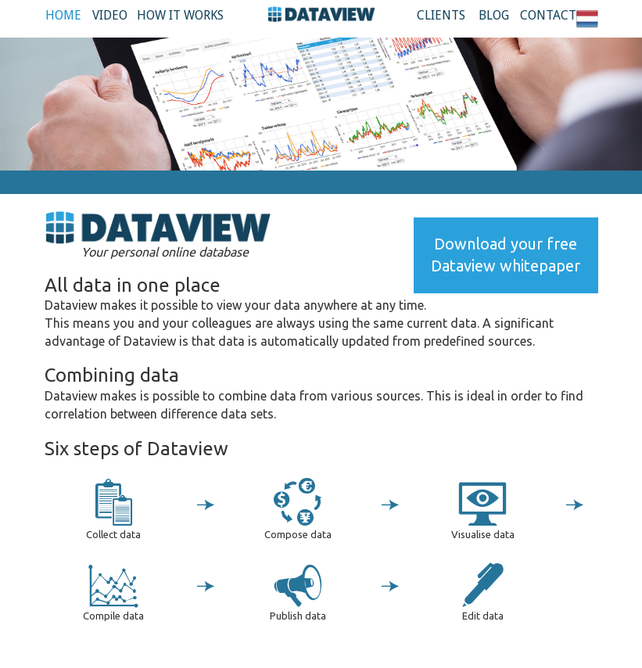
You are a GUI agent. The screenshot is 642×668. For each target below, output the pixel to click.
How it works (180, 15)
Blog (494, 15)
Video (109, 15)
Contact (548, 15)
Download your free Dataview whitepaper (505, 255)
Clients (441, 15)
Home (63, 15)
